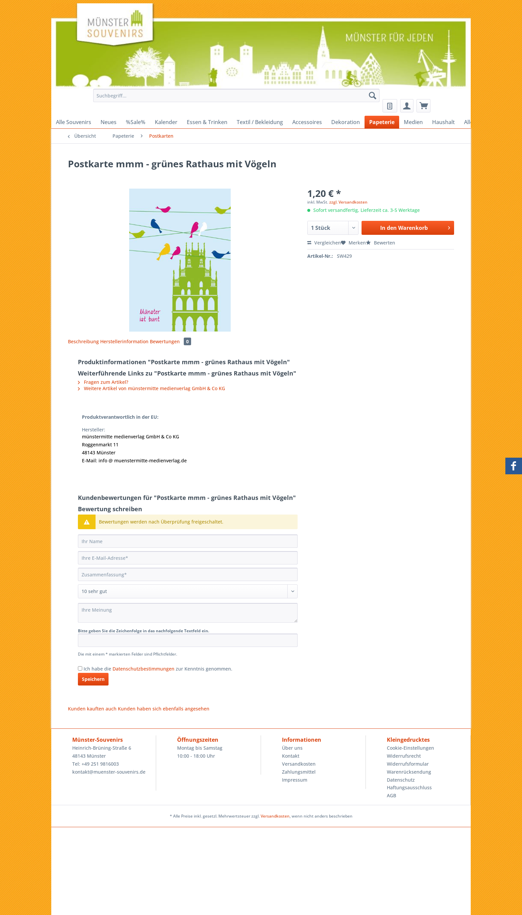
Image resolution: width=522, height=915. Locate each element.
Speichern (93, 679)
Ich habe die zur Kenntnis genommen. (158, 669)
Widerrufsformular (408, 764)
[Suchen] (373, 95)
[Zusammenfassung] (188, 574)
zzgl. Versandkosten (348, 202)
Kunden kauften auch (92, 708)
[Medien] (413, 122)
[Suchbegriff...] (236, 95)
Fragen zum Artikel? (103, 382)
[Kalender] (166, 122)
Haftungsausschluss (409, 787)
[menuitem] (234, 98)
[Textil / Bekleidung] (260, 122)
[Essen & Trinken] (207, 122)
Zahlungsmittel (299, 772)
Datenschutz (401, 780)
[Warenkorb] (423, 105)
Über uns (292, 748)
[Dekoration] (346, 122)
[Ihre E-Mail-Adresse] (188, 557)
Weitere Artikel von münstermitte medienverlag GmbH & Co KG (151, 388)
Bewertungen (170, 341)
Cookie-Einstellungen (410, 748)
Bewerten (380, 242)
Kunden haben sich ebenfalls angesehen (163, 708)
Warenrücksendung (409, 772)
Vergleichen (324, 242)
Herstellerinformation (124, 341)
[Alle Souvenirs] (73, 122)
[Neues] (108, 122)
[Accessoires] (307, 122)
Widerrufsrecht (404, 756)
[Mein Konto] (406, 105)
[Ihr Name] (188, 541)
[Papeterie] (382, 122)
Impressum (294, 780)
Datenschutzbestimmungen (143, 669)
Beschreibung (83, 341)
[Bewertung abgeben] (188, 591)
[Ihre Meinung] (188, 613)
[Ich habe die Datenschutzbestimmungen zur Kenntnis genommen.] (80, 668)
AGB (391, 795)
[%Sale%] (135, 122)
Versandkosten (299, 764)
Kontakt (290, 756)
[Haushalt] (443, 122)
